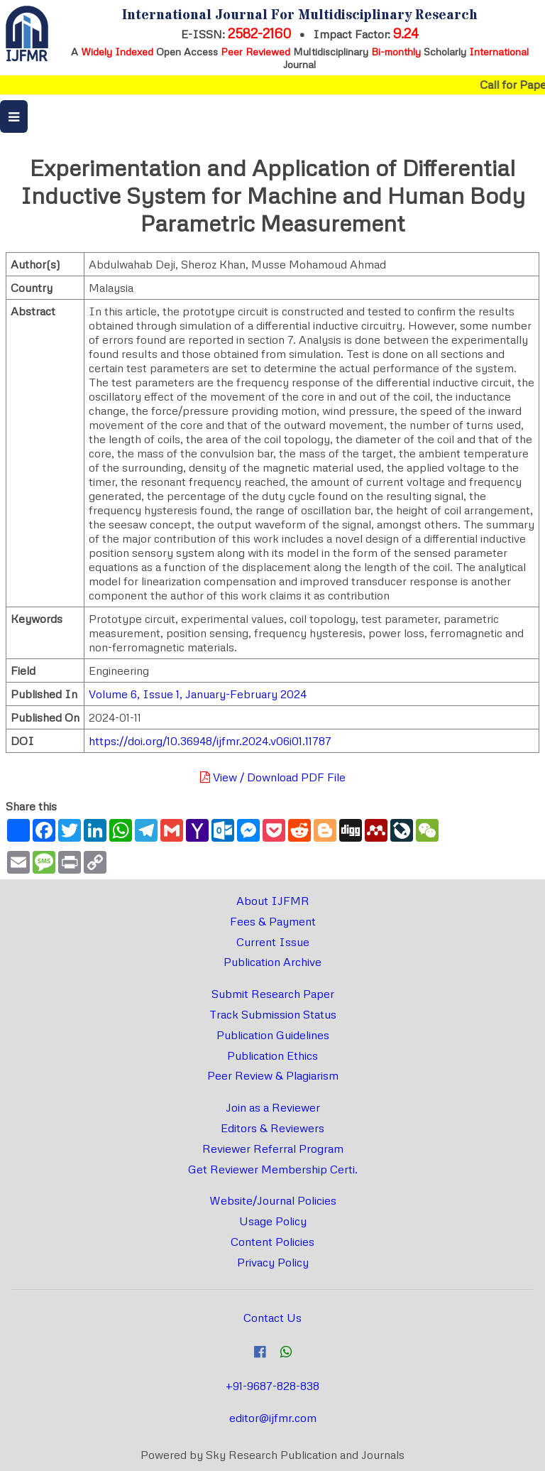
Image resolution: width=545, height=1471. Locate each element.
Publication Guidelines (272, 1035)
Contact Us (272, 1317)
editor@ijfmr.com (272, 1418)
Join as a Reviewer (273, 1107)
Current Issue (272, 942)
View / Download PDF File (273, 777)
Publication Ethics (272, 1055)
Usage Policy (273, 1221)
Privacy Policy (273, 1262)
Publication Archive (272, 962)
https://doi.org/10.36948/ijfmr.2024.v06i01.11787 (210, 741)
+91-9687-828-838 (272, 1386)
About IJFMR (272, 901)
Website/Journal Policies (272, 1200)
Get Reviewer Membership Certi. (273, 1169)
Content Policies (272, 1241)
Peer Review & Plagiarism (272, 1075)
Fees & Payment (273, 921)
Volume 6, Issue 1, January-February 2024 (198, 694)
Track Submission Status (272, 1014)
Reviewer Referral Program (272, 1148)
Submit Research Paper (272, 994)
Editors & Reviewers (272, 1128)
